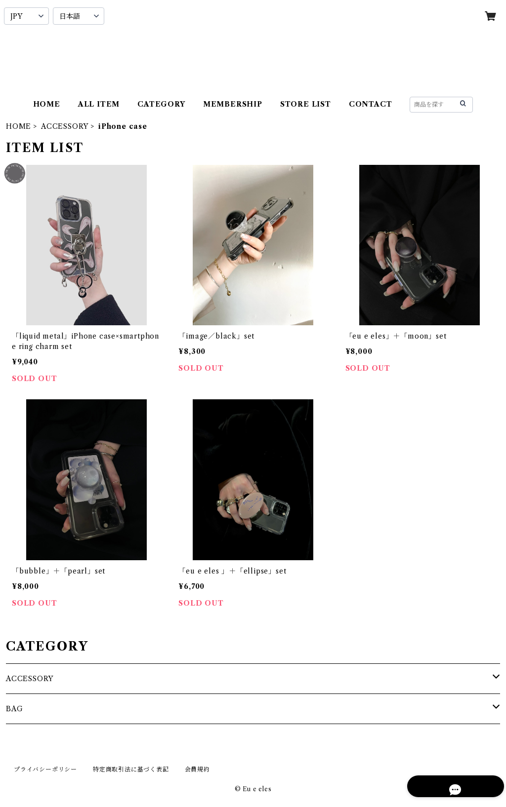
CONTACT (370, 104)
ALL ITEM (99, 104)
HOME (46, 104)
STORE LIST (305, 104)
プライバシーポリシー (45, 769)
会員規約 (197, 769)
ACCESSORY (64, 126)
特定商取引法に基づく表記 (131, 769)
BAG (14, 708)
